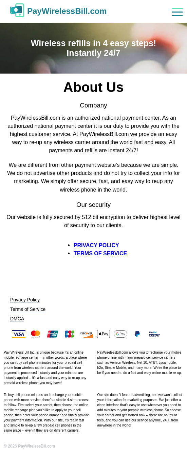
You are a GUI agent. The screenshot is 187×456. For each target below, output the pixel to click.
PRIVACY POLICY (96, 245)
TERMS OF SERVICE (100, 253)
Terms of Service (27, 309)
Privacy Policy (25, 299)
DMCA (17, 318)
